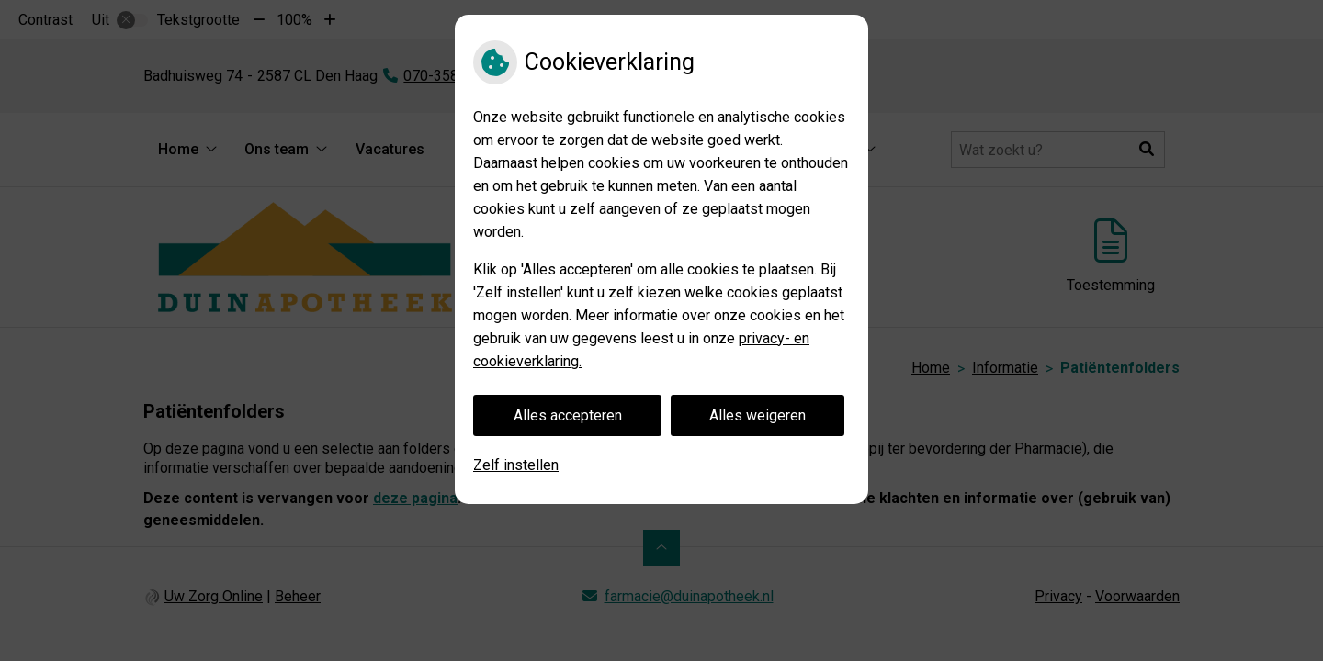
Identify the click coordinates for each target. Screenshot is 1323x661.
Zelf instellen (516, 465)
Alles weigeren (757, 415)
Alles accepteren (568, 415)
